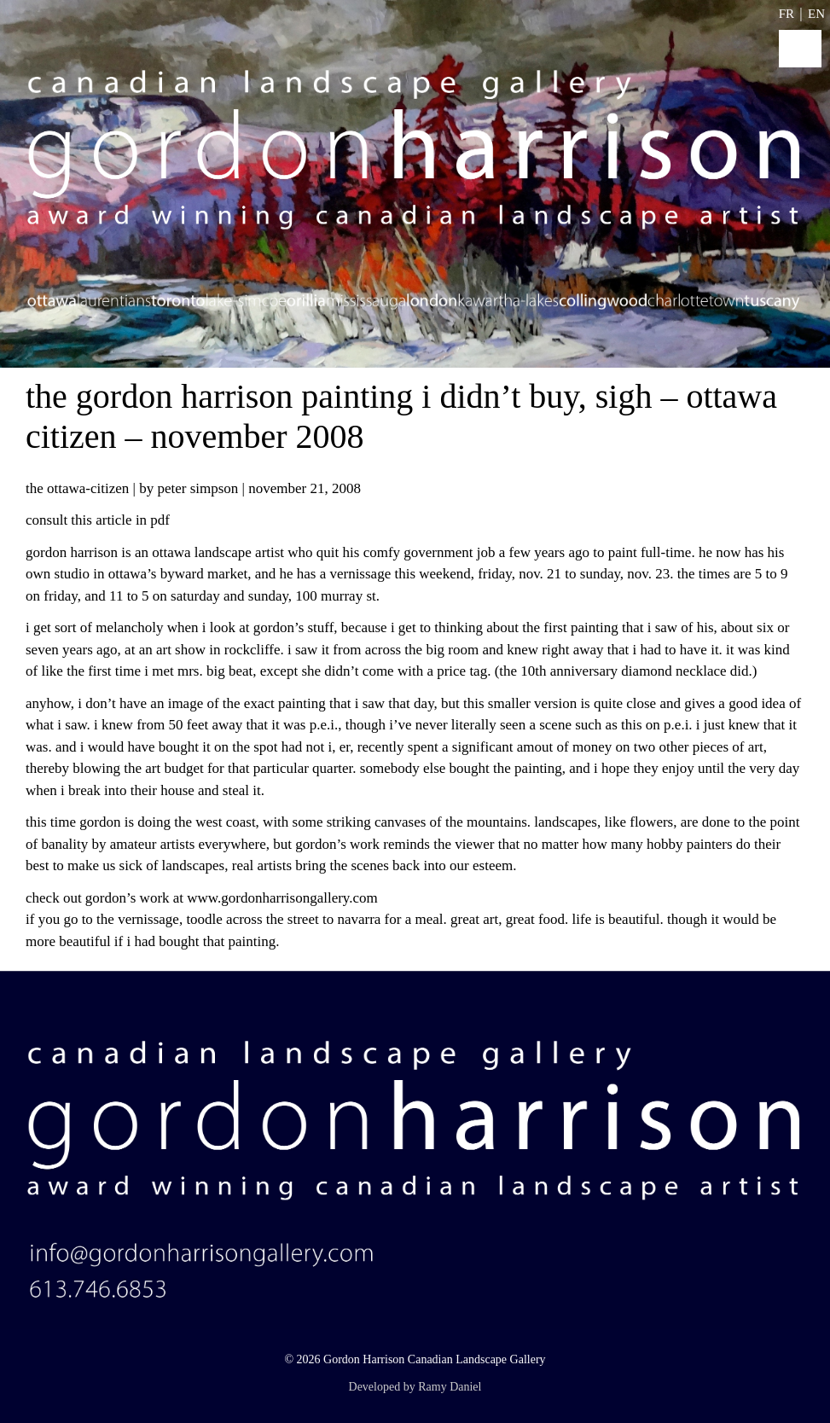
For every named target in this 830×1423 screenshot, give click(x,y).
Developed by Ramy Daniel (415, 1386)
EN (816, 13)
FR (786, 13)
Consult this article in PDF (98, 520)
